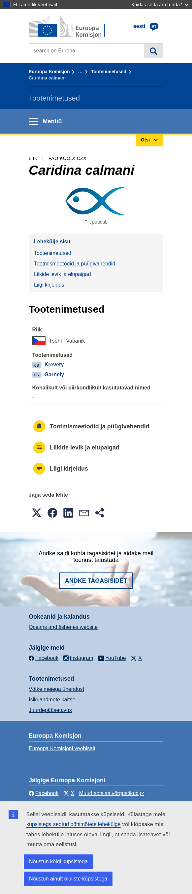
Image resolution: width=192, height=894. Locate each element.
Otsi (153, 51)
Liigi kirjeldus (49, 285)
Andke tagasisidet (96, 580)
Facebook (43, 793)
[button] (36, 512)
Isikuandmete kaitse (52, 699)
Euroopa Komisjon (49, 71)
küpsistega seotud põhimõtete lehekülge (73, 824)
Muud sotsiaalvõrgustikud (109, 793)
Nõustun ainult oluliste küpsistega (68, 878)
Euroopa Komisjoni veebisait (62, 748)
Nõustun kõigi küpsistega (58, 861)
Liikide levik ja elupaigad (62, 274)
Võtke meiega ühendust (56, 689)
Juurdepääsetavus (50, 710)
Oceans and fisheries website (63, 627)
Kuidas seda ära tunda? (160, 4)
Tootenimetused (108, 71)
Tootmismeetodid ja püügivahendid (74, 263)
